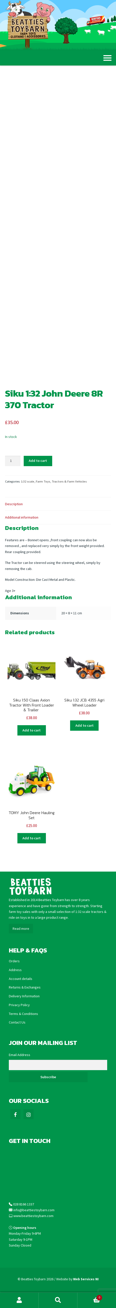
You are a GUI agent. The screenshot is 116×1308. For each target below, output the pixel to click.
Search (58, 1300)
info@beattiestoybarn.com (33, 1210)
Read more (21, 928)
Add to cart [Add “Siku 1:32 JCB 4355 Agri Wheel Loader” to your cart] (84, 725)
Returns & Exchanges (25, 987)
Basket (89, 1296)
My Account (19, 1300)
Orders (14, 961)
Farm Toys (43, 481)
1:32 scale (27, 481)
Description (14, 504)
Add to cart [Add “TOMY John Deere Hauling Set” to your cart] (31, 838)
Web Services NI (86, 1279)
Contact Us (17, 1022)
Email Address (19, 1054)
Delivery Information (24, 996)
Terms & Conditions (23, 1013)
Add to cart (38, 460)
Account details (20, 978)
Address (15, 970)
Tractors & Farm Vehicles (69, 481)
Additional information (21, 517)
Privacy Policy (19, 1005)
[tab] (58, 504)
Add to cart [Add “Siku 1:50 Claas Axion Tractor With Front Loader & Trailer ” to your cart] (31, 730)
